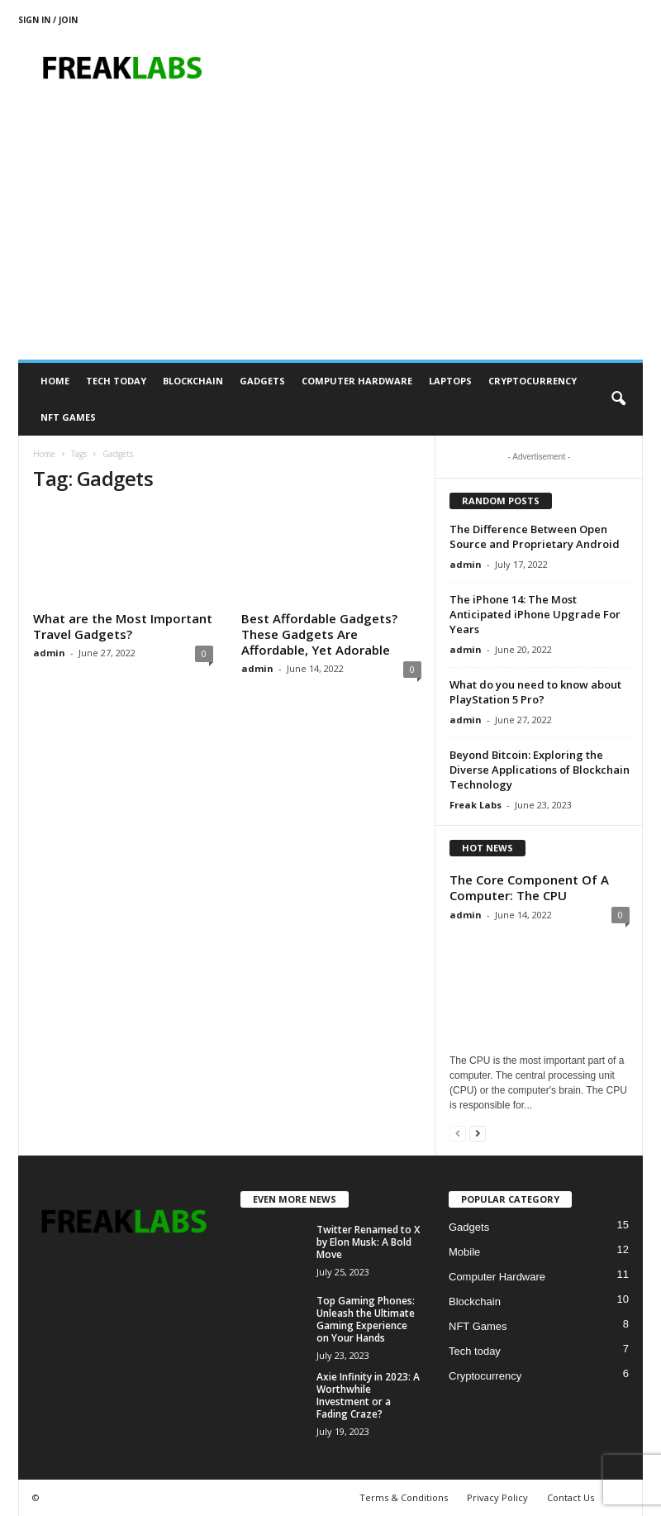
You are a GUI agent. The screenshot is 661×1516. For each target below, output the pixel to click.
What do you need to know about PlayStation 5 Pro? (535, 692)
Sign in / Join (48, 20)
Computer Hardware (357, 380)
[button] (618, 399)
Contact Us (570, 1497)
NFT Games (68, 417)
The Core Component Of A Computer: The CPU (529, 887)
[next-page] (477, 1133)
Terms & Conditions (403, 1497)
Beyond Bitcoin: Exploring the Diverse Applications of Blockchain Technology (539, 769)
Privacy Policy (497, 1497)
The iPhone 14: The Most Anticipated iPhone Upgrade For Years (535, 614)
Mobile (464, 1252)
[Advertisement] (330, 235)
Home (54, 380)
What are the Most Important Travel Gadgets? (122, 626)
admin (49, 652)
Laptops (450, 380)
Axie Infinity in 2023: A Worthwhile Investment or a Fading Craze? (368, 1395)
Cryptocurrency (532, 380)
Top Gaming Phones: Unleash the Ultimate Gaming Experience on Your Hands (365, 1319)
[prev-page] (457, 1133)
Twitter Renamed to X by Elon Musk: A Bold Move (368, 1242)
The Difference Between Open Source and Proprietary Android (534, 536)
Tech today (116, 380)
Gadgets (262, 380)
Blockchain (193, 380)
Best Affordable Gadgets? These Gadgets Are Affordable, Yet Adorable (319, 634)
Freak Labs (475, 805)
